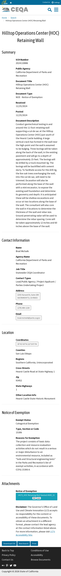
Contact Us (46, 2)
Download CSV (9, 543)
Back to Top (8, 550)
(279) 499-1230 (23, 308)
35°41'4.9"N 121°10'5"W (27, 344)
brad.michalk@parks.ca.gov (28, 318)
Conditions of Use (40, 550)
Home (4, 17)
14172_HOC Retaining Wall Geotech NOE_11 (36, 496)
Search (13, 17)
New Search (23, 543)
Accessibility (37, 555)
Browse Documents (40, 559)
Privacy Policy (8, 555)
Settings (56, 2)
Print (34, 543)
